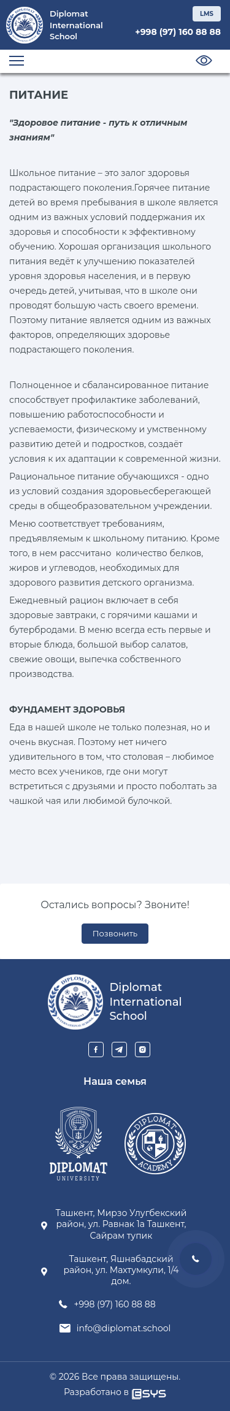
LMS (206, 14)
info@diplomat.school (124, 1328)
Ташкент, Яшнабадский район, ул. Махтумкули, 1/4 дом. (120, 1270)
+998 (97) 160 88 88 (178, 31)
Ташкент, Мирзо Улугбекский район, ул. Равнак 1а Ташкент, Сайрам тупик (121, 1224)
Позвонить (115, 933)
